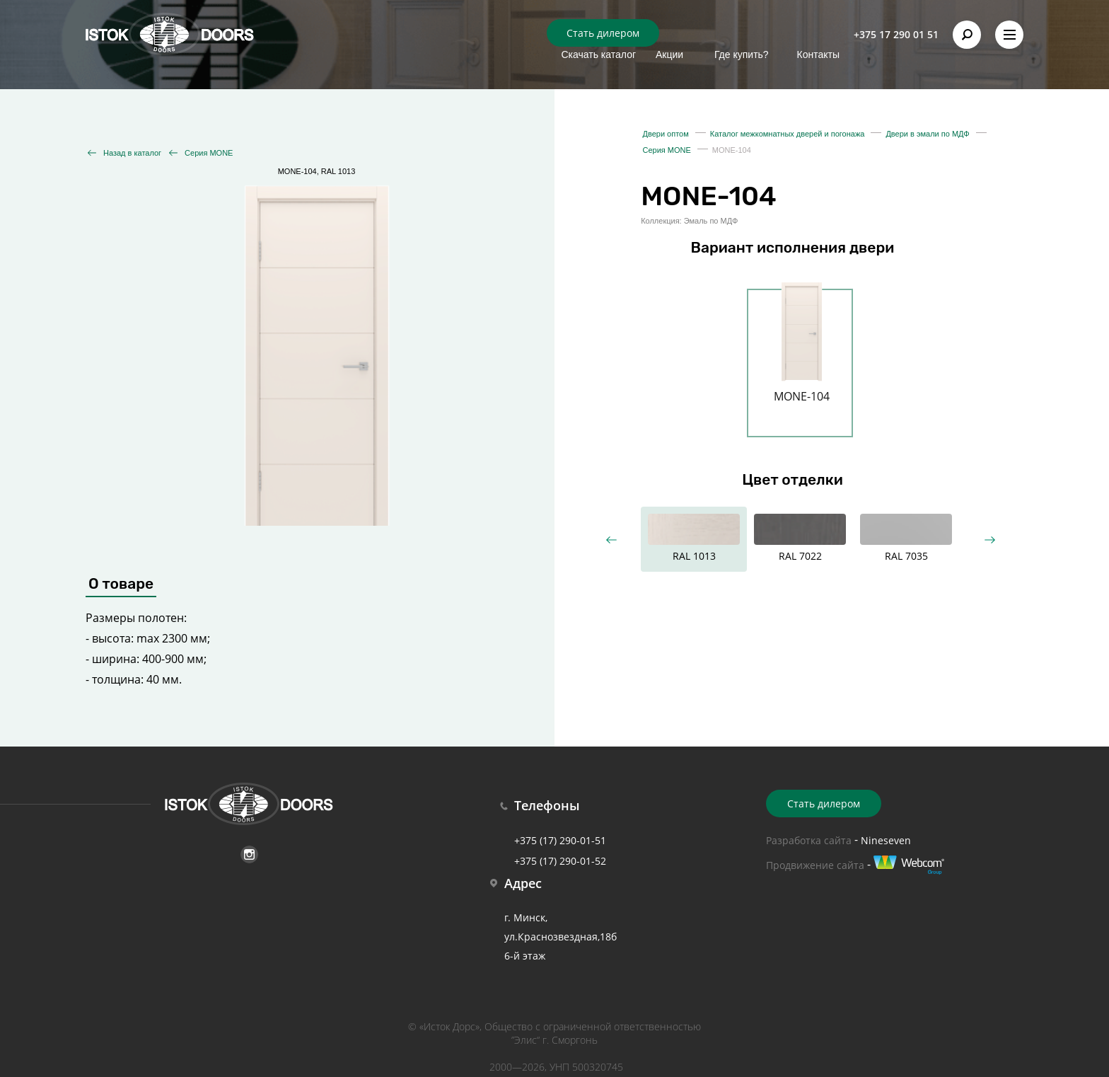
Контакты (818, 54)
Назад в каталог (132, 153)
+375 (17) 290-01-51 (560, 840)
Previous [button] (610, 539)
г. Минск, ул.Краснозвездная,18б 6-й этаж (560, 936)
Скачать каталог (598, 54)
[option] (801, 354)
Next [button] (989, 539)
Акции (669, 54)
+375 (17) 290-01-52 (560, 861)
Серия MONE (209, 153)
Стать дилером (603, 33)
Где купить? (741, 54)
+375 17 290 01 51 (896, 34)
